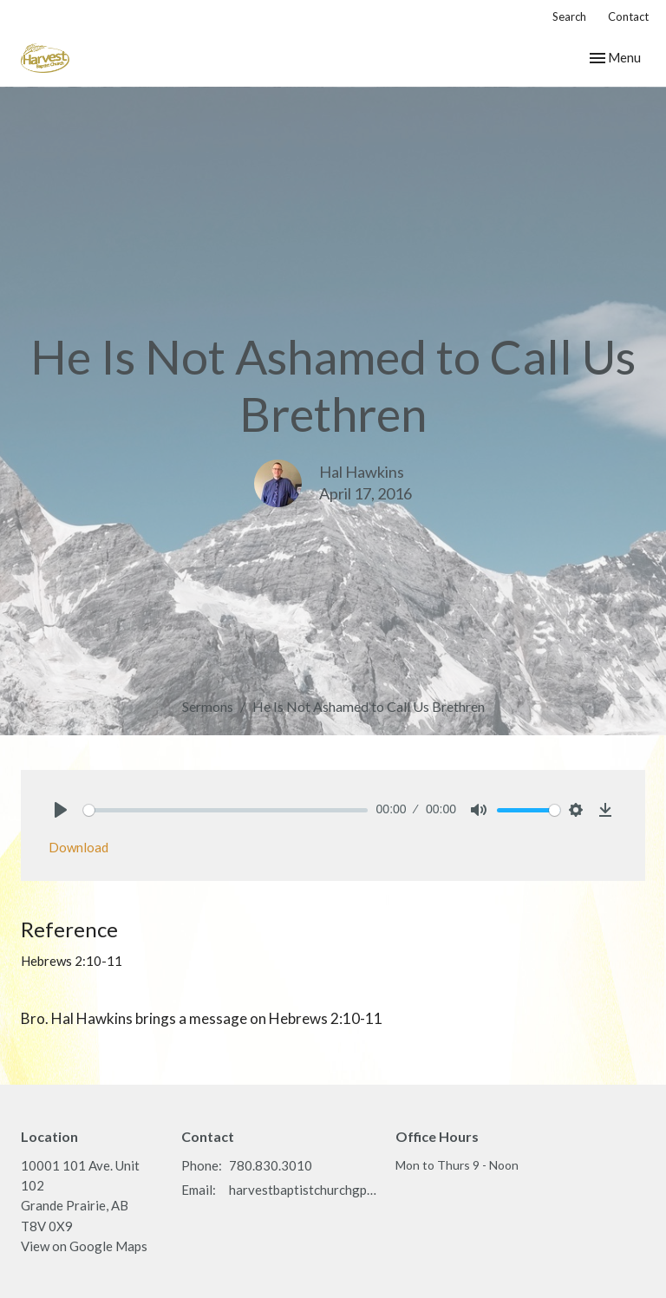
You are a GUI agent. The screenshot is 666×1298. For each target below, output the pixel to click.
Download (78, 847)
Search (569, 16)
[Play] (61, 810)
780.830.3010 (270, 1165)
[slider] (225, 810)
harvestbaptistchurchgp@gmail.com (303, 1189)
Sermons (207, 706)
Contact (628, 16)
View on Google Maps (84, 1246)
